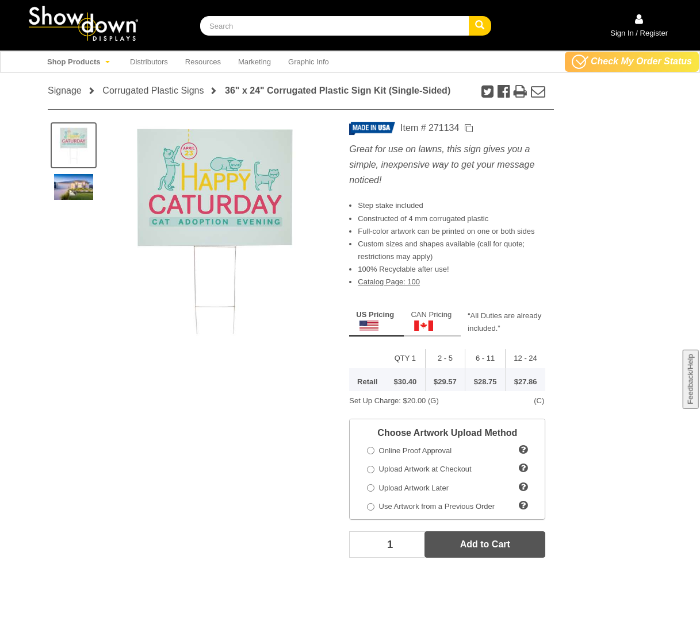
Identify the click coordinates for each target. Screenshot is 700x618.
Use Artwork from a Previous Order (431, 506)
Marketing (254, 61)
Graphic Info (308, 61)
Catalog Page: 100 (389, 281)
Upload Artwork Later (408, 488)
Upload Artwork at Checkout (419, 469)
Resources (203, 61)
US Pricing (375, 320)
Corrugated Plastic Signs (153, 90)
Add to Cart (485, 544)
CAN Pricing (431, 320)
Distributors (149, 61)
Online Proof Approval (409, 450)
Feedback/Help (690, 379)
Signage (65, 90)
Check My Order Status (632, 62)
